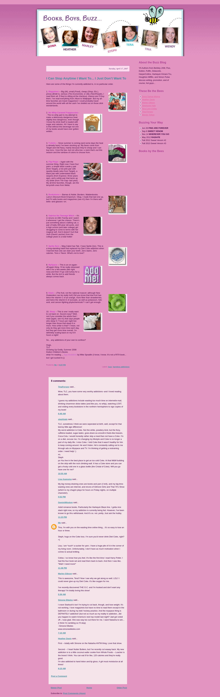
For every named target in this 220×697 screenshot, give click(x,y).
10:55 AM (62, 473)
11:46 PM (62, 568)
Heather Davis (65, 638)
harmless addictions (121, 367)
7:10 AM (62, 633)
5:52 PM (62, 497)
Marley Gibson (65, 573)
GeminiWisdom (65, 502)
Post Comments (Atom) (74, 693)
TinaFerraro (63, 387)
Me (59, 523)
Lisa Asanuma (65, 479)
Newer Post (56, 688)
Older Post (122, 688)
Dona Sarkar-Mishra (151, 96)
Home (89, 688)
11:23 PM (62, 517)
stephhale (63, 419)
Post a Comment (59, 676)
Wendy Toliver (148, 115)
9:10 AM (62, 668)
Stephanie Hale (149, 105)
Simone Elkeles (65, 600)
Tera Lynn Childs (149, 109)
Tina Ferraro (147, 111)
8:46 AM (62, 413)
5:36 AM (62, 594)
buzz (110, 367)
